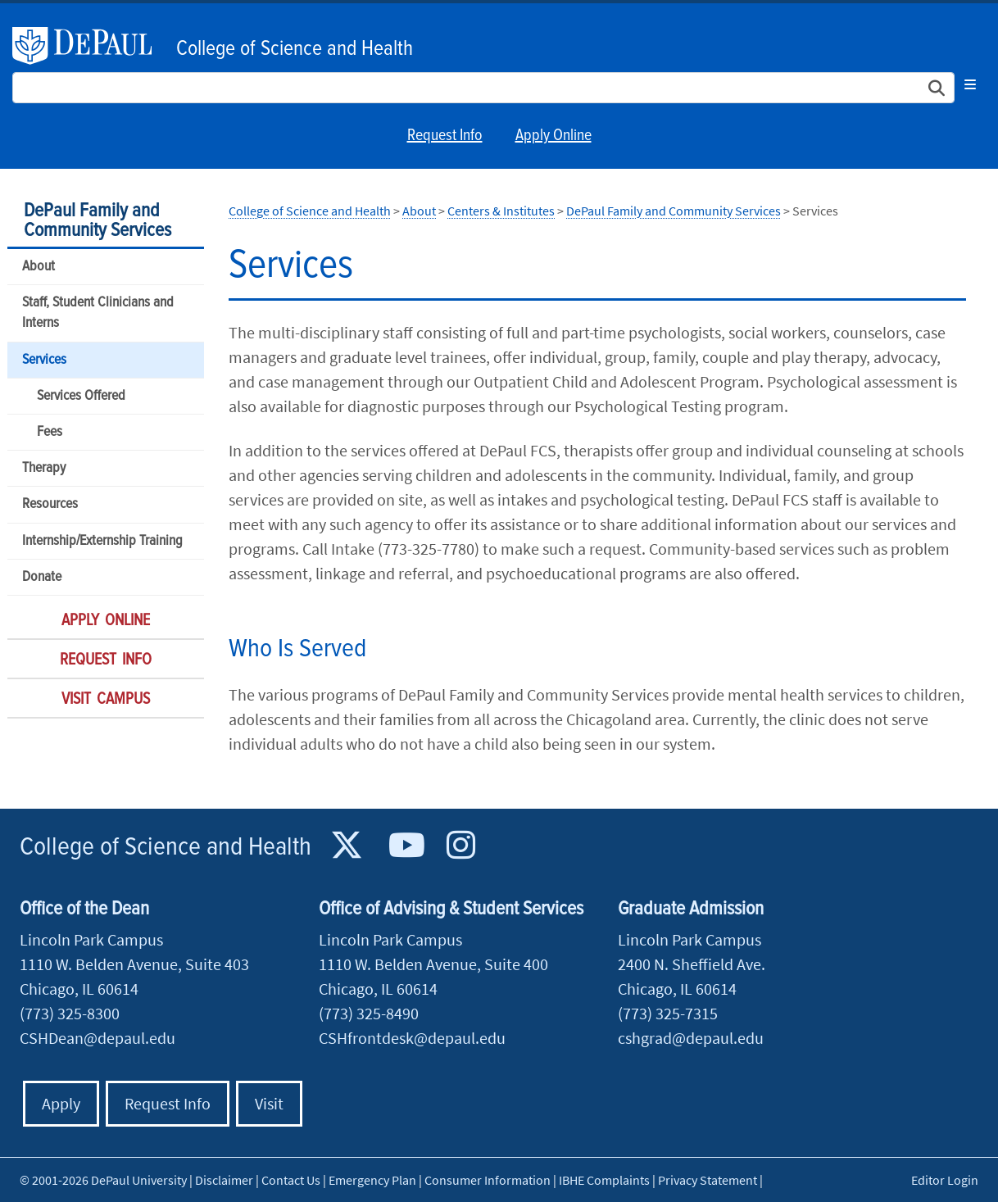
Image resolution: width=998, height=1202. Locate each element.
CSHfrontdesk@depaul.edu (412, 1037)
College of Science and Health (294, 49)
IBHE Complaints (604, 1180)
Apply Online (553, 136)
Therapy (44, 468)
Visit (269, 1103)
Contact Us (290, 1180)
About (38, 266)
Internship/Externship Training (102, 541)
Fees (49, 432)
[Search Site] (483, 87)
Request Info (445, 136)
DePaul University (90, 46)
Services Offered (81, 396)
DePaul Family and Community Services (97, 220)
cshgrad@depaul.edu (691, 1037)
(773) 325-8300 (70, 1013)
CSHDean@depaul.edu (97, 1037)
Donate (41, 577)
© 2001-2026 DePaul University (103, 1180)
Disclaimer (224, 1180)
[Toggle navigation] (970, 84)
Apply (61, 1103)
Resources (50, 504)
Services (44, 360)
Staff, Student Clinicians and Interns (98, 313)
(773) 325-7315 (668, 1013)
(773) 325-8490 (369, 1013)
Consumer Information (487, 1180)
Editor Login (944, 1180)
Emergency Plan (372, 1180)
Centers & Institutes (501, 210)
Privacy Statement (707, 1180)
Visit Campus (105, 699)
